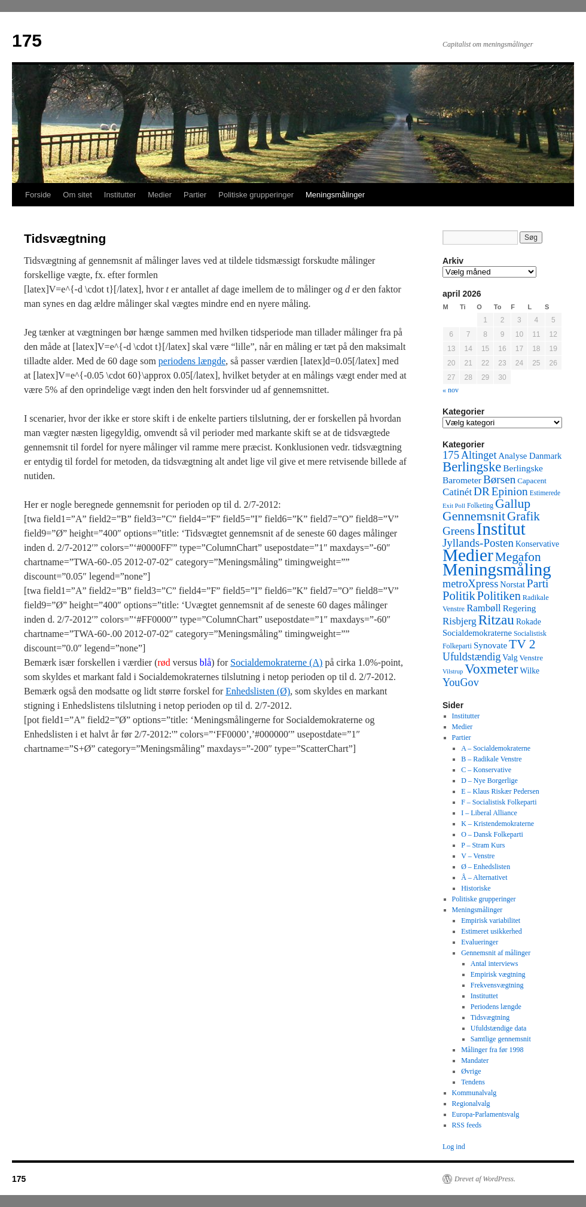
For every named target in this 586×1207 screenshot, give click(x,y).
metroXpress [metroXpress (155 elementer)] (470, 584)
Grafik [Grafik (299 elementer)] (523, 516)
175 (27, 40)
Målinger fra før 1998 (492, 1050)
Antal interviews (494, 963)
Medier (160, 194)
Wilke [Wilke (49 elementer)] (530, 670)
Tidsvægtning (490, 1017)
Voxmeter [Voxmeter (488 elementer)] (491, 668)
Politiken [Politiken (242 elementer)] (499, 595)
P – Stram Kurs (483, 845)
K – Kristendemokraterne (497, 823)
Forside (38, 194)
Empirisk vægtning (498, 974)
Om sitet (77, 194)
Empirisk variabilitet (490, 920)
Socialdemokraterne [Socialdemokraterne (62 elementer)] (477, 633)
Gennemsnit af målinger (495, 953)
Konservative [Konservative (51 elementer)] (537, 544)
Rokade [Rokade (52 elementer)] (528, 621)
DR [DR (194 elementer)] (482, 491)
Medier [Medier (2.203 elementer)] (467, 555)
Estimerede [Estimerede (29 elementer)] (545, 492)
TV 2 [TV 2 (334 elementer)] (522, 644)
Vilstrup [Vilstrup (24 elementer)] (452, 671)
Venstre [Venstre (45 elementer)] (531, 657)
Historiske (475, 888)
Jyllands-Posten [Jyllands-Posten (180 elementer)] (478, 543)
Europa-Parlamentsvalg (486, 1114)
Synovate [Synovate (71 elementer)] (490, 645)
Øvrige (471, 1071)
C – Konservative (486, 770)
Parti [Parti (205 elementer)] (538, 583)
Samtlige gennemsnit (501, 1039)
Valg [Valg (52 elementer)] (509, 657)
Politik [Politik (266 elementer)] (458, 595)
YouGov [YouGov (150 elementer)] (460, 682)
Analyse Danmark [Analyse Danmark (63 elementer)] (529, 456)
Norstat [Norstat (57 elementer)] (512, 584)
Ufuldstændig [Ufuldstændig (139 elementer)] (471, 657)
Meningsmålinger (335, 194)
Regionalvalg (471, 1103)
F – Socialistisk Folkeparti (498, 802)
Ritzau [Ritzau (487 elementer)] (496, 619)
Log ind (453, 1146)
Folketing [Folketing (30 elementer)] (480, 505)
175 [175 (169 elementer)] (450, 455)
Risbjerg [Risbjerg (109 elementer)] (459, 621)
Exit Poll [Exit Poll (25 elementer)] (453, 505)
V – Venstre (478, 856)
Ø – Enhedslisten (485, 866)
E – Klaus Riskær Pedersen (500, 791)
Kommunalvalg (474, 1093)
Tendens (473, 1082)
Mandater (475, 1060)
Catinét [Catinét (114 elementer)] (457, 492)
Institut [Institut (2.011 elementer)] (501, 528)
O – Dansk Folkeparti (492, 834)
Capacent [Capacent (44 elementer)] (532, 480)
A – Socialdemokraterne (495, 748)
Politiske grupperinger (256, 194)
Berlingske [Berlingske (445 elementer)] (471, 466)
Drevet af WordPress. (484, 1179)
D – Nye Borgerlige (489, 780)
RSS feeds (467, 1125)
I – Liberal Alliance (489, 813)
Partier (195, 194)
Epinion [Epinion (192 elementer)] (510, 491)
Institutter (120, 194)
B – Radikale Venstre (491, 759)
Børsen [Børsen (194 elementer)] (499, 479)
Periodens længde (496, 1006)
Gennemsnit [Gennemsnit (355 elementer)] (473, 516)
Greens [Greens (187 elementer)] (458, 531)
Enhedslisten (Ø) (257, 691)
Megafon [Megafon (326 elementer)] (518, 557)
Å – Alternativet (484, 877)
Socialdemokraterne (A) (276, 662)
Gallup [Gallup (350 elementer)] (512, 503)
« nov (450, 390)
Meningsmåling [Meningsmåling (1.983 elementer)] (496, 569)
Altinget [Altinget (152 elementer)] (479, 455)
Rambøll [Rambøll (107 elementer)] (483, 608)
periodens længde (191, 361)
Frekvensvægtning (497, 985)
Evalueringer (479, 942)
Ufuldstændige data (499, 1028)
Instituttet (484, 996)
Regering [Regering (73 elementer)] (519, 608)
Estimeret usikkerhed (491, 931)
